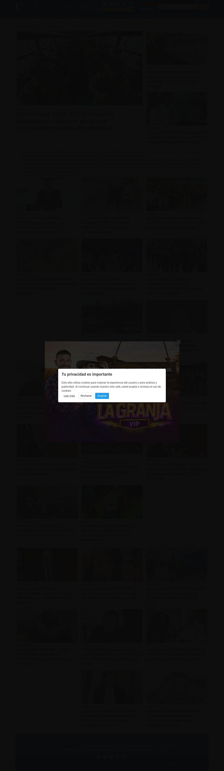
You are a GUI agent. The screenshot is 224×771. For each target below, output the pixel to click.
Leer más (69, 395)
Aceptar (102, 395)
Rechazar (86, 395)
